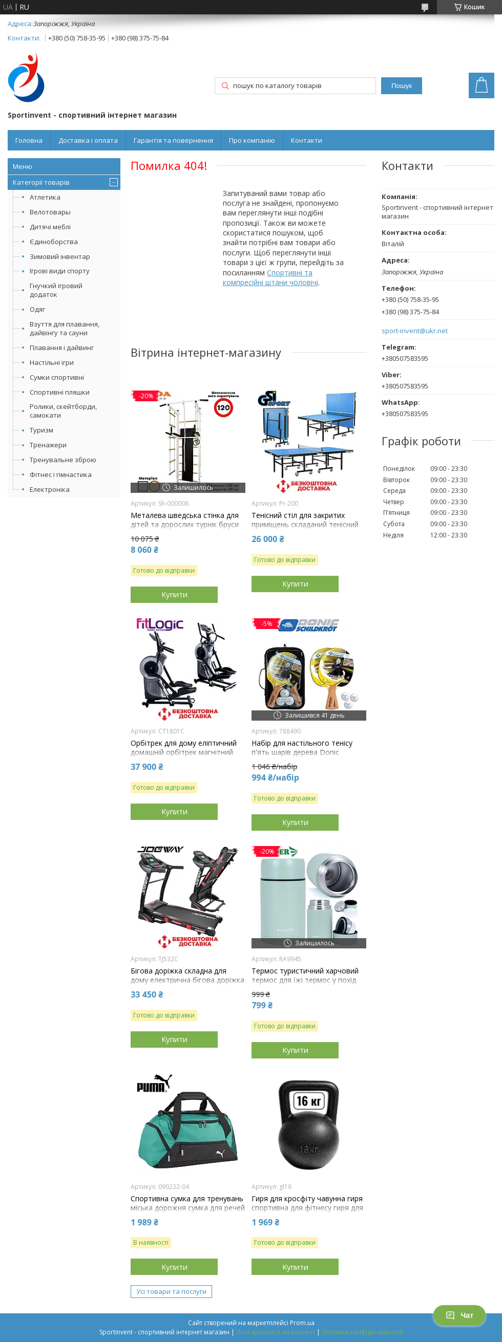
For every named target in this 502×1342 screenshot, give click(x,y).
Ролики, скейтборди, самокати (63, 411)
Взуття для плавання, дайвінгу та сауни (64, 328)
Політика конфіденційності (362, 1332)
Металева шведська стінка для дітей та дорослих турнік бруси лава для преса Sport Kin (185, 524)
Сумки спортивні (57, 377)
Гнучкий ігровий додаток (56, 290)
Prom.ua (302, 1322)
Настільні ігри (52, 362)
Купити (174, 594)
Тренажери (48, 444)
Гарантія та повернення (173, 140)
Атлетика (45, 197)
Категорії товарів (41, 182)
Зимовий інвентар (60, 256)
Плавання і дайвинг (62, 347)
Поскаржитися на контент (275, 1332)
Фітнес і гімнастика (61, 474)
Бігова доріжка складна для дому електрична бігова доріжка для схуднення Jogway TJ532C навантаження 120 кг (187, 985)
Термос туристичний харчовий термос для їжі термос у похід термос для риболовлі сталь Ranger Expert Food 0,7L (305, 985)
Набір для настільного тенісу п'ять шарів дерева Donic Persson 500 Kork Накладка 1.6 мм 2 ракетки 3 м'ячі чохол (304, 757)
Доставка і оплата (88, 140)
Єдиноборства (54, 241)
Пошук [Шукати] (401, 86)
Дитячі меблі (50, 226)
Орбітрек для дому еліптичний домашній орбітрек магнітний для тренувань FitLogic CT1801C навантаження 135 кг (186, 757)
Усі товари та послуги (171, 1291)
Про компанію (252, 140)
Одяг (37, 309)
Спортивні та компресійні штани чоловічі (270, 277)
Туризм (41, 430)
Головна (29, 140)
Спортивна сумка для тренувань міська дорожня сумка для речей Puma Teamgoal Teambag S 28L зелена (188, 1212)
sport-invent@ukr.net (415, 331)
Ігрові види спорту (60, 270)
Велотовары (50, 212)
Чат (459, 1315)
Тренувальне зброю (63, 459)
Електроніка (50, 489)
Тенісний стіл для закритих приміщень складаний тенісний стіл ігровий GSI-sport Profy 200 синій (306, 529)
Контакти (306, 140)
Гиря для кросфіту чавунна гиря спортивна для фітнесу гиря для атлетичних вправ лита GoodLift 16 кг (308, 1212)
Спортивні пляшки (60, 392)
